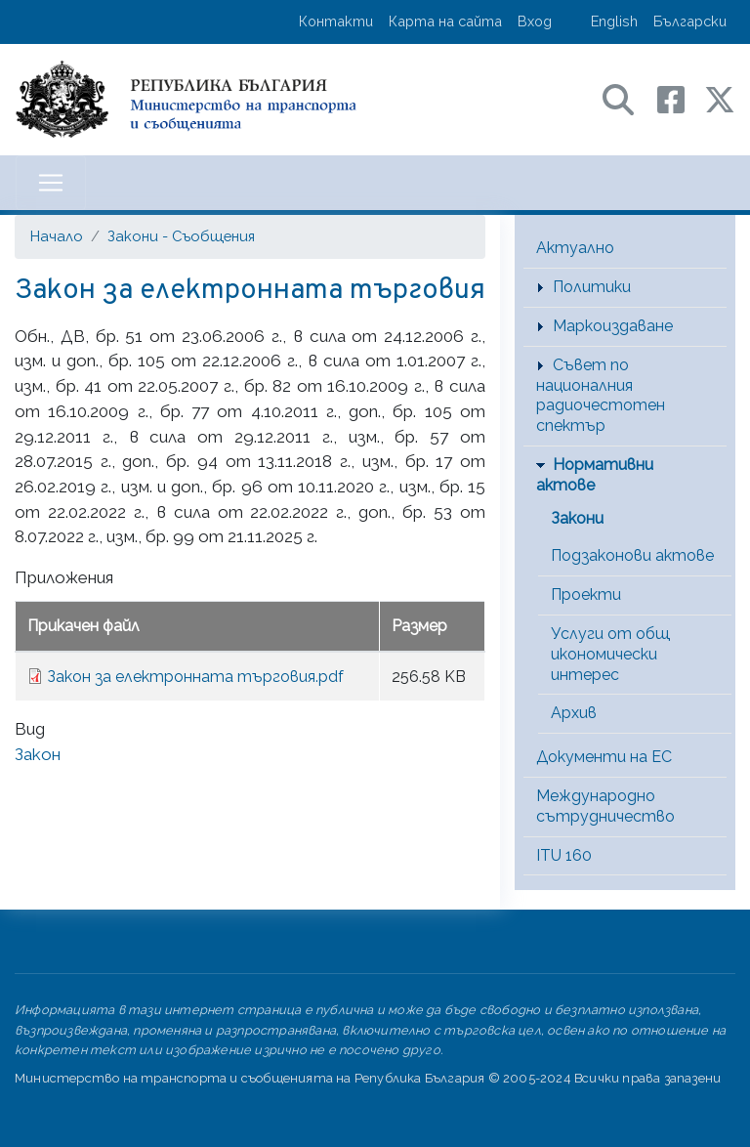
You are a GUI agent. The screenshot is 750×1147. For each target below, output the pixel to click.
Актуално (575, 247)
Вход (535, 21)
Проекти (586, 594)
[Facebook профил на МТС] (680, 98)
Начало (56, 236)
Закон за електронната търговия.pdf (195, 676)
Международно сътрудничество (605, 806)
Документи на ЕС (604, 756)
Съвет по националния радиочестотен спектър (600, 395)
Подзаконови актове (632, 555)
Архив (574, 712)
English (614, 21)
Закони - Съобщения (181, 236)
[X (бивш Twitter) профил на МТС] (719, 98)
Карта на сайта (445, 21)
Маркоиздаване (613, 326)
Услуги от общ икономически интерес (610, 654)
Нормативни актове (594, 474)
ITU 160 (564, 855)
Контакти (336, 21)
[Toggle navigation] (51, 182)
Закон (38, 754)
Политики (592, 286)
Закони (577, 518)
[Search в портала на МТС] (628, 98)
